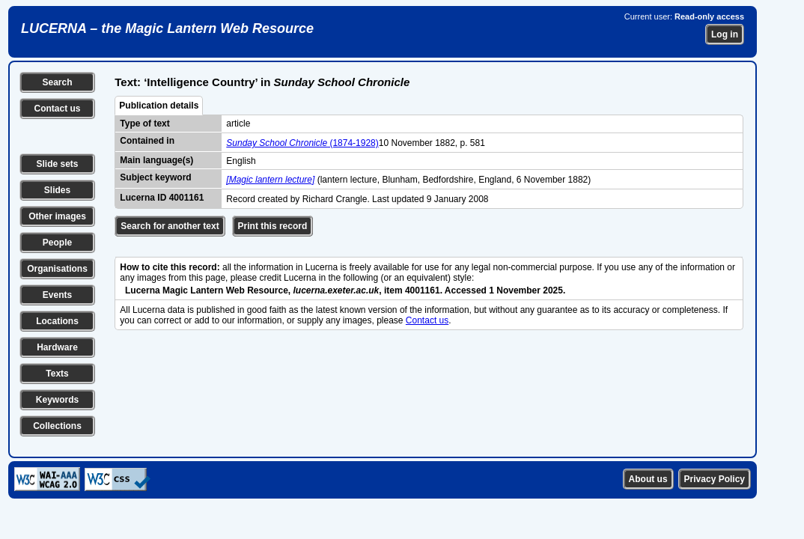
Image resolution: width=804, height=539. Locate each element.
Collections (57, 426)
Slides (57, 190)
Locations (57, 321)
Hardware (57, 347)
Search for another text (170, 226)
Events (57, 295)
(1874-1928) (302, 143)
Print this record (273, 226)
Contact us (57, 108)
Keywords (57, 400)
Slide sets (57, 164)
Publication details (158, 105)
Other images (57, 216)
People (57, 242)
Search (57, 82)
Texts (57, 373)
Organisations (57, 269)
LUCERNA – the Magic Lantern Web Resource (167, 28)
